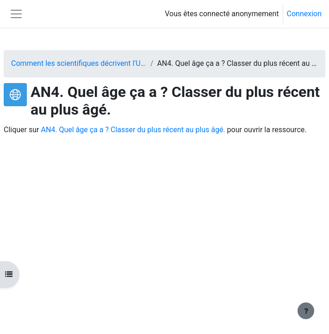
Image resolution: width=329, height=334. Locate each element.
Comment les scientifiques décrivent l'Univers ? (79, 63)
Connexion (304, 13)
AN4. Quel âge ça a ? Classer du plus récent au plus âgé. (133, 129)
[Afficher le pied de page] (306, 310)
